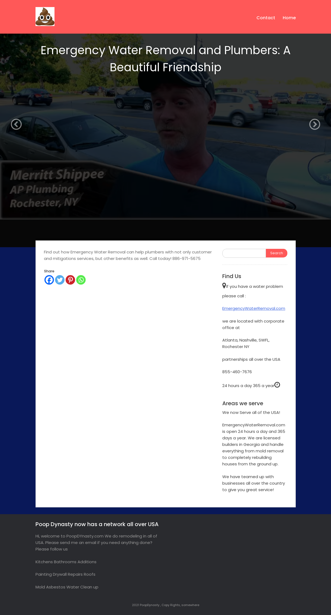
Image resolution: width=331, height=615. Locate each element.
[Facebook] (49, 280)
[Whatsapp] (81, 280)
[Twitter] (60, 280)
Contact (265, 18)
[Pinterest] (70, 280)
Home (289, 18)
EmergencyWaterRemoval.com (253, 308)
